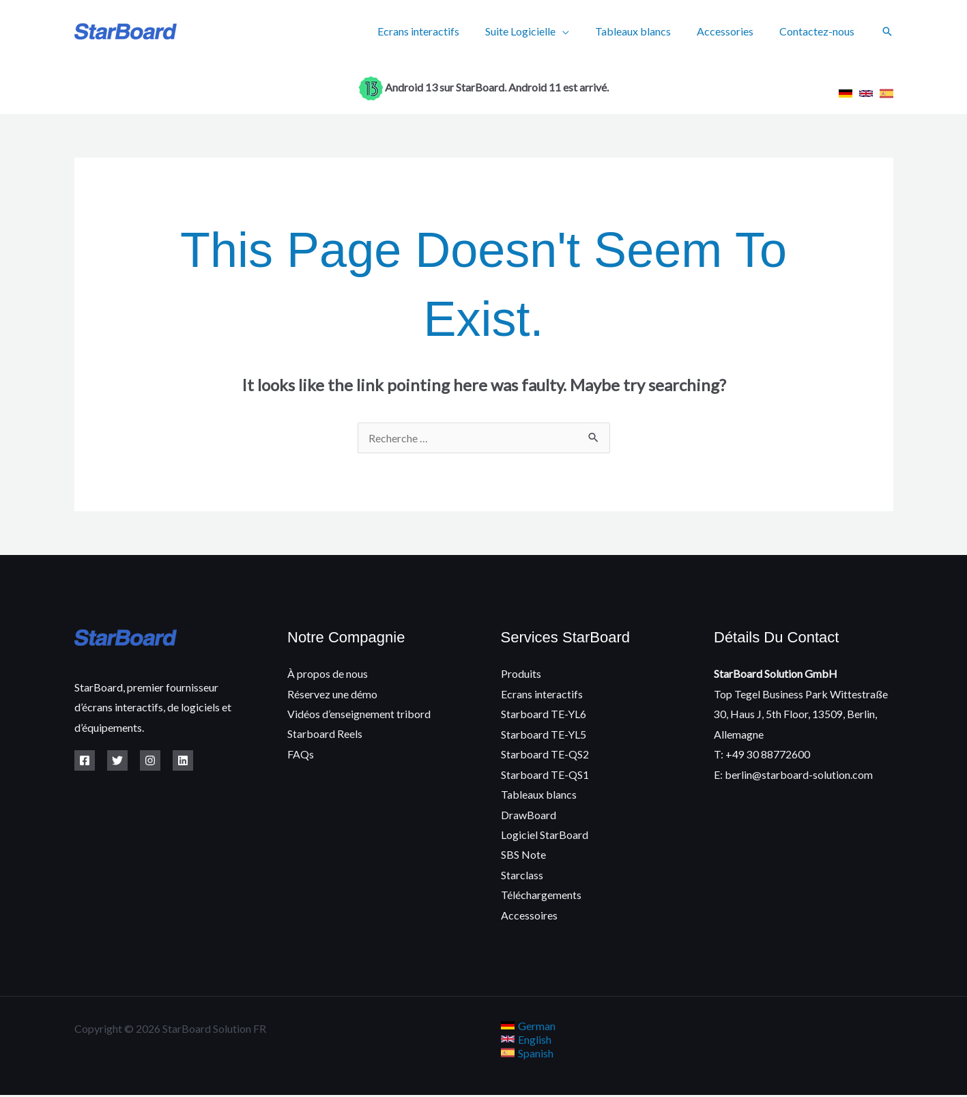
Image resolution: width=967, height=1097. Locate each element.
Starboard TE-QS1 (545, 775)
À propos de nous (327, 673)
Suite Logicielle (535, 31)
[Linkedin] (183, 760)
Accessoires (529, 916)
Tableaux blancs (643, 31)
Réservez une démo (332, 693)
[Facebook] (84, 760)
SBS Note (523, 855)
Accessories (731, 31)
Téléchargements (541, 896)
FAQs (300, 754)
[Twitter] (117, 760)
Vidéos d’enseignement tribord (359, 713)
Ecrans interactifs (437, 31)
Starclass (522, 876)
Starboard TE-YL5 (543, 734)
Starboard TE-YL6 (543, 713)
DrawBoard (528, 815)
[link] (845, 93)
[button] (887, 31)
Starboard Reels (324, 734)
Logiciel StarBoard (544, 835)
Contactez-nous (818, 31)
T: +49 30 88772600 (762, 754)
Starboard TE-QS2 (545, 754)
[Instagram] (150, 760)
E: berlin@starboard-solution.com (793, 775)
